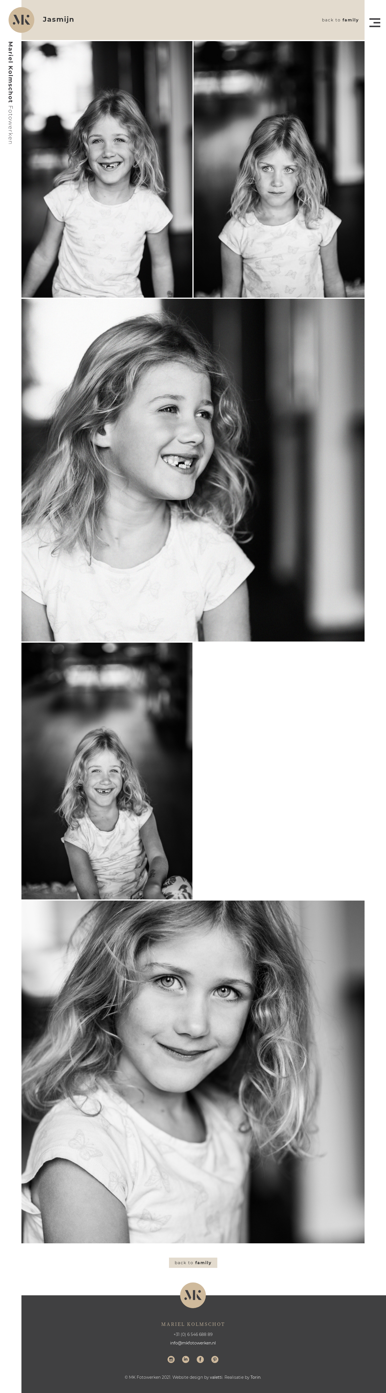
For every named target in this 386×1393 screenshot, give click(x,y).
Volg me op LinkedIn (185, 1360)
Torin (255, 1377)
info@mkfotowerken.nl (193, 1343)
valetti (216, 1377)
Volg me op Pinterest (214, 1360)
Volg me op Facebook (200, 1360)
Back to (340, 20)
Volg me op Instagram (171, 1360)
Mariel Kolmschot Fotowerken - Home (11, 92)
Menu (374, 22)
